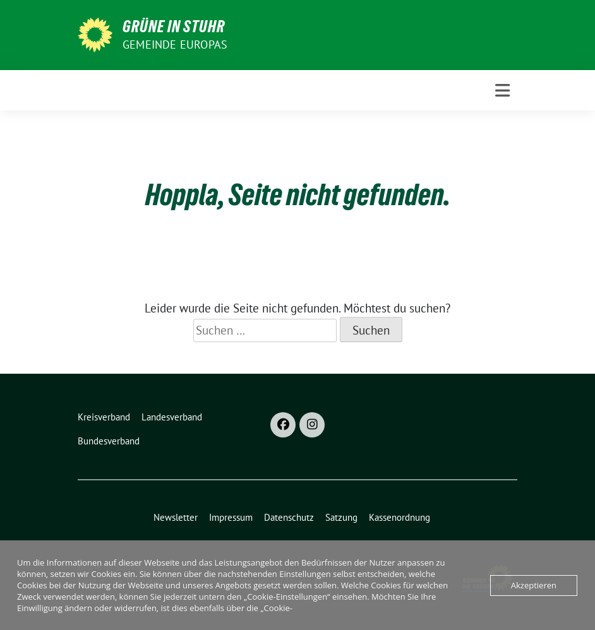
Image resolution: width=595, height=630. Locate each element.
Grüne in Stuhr (174, 26)
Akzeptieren (533, 585)
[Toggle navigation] (502, 91)
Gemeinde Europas (175, 44)
